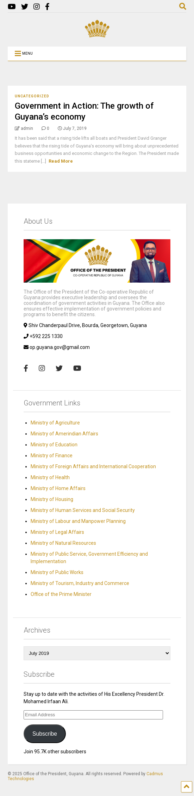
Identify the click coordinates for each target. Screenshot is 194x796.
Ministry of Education (54, 444)
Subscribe (44, 734)
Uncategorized (32, 96)
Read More (61, 161)
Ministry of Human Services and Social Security (83, 510)
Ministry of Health (50, 477)
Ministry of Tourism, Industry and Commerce (80, 583)
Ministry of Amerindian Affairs (64, 433)
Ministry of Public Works (57, 572)
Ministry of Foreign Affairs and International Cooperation (93, 466)
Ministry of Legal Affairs (57, 532)
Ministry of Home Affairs (58, 488)
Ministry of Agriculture (55, 423)
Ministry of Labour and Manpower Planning (78, 521)
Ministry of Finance (52, 455)
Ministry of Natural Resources (63, 543)
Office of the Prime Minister (61, 594)
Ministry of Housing (52, 499)
